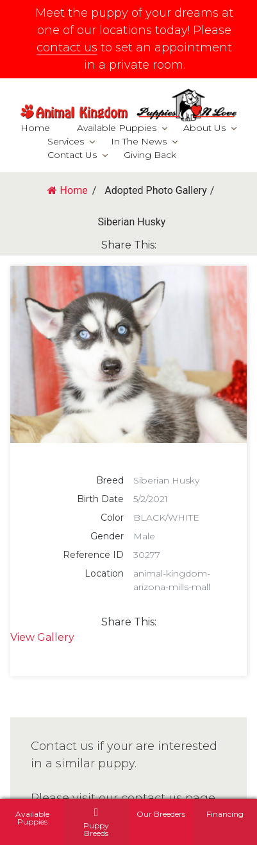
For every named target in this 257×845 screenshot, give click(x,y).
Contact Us (72, 155)
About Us (204, 128)
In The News (139, 141)
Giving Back (150, 155)
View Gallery (42, 637)
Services (65, 141)
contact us (67, 47)
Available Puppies (116, 128)
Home (35, 128)
